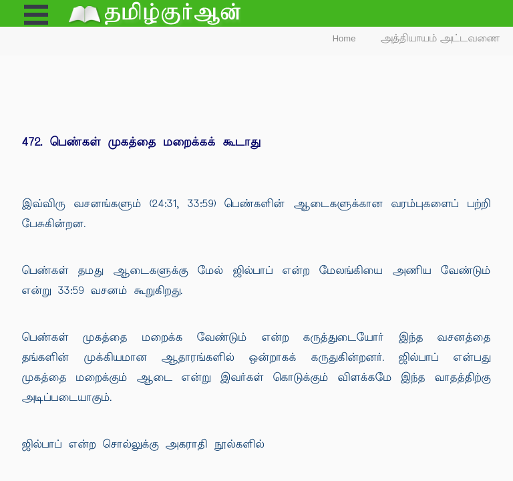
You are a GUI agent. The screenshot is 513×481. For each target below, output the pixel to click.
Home (344, 38)
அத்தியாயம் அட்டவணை (440, 38)
